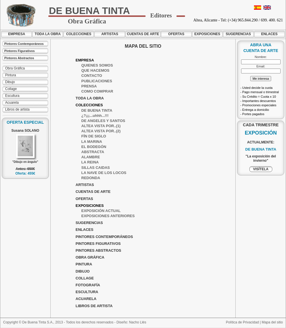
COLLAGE (85, 278)
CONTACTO (91, 75)
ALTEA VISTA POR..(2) (100, 131)
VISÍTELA (261, 169)
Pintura (10, 75)
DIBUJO (83, 271)
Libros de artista (17, 109)
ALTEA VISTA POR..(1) (100, 126)
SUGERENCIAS (238, 34)
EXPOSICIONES (207, 34)
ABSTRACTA (92, 152)
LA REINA (90, 162)
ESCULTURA (87, 292)
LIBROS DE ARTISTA (94, 306)
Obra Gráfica (15, 68)
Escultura (12, 96)
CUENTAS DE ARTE (143, 34)
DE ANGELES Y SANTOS (103, 121)
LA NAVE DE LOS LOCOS (103, 173)
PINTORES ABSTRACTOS (98, 250)
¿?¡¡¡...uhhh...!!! (94, 115)
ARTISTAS (109, 34)
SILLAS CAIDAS (95, 167)
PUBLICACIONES (96, 81)
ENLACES (269, 34)
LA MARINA (91, 141)
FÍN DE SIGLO (93, 136)
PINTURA (84, 264)
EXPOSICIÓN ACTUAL (100, 211)
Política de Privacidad (242, 322)
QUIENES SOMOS (97, 65)
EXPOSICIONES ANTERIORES (108, 216)
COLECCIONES (78, 34)
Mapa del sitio (272, 322)
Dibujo (10, 82)
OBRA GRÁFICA (90, 257)
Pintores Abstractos (19, 58)
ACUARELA (86, 299)
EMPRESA (16, 34)
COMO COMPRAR (97, 91)
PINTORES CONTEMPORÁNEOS (104, 237)
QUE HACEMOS (95, 70)
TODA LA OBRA (48, 34)
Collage (11, 89)
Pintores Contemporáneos (24, 43)
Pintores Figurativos (19, 51)
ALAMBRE (90, 157)
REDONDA (90, 178)
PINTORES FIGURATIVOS (98, 243)
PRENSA (89, 86)
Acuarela (12, 103)
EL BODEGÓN (93, 147)
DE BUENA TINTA (96, 110)
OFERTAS (176, 34)
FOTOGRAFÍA (88, 285)
